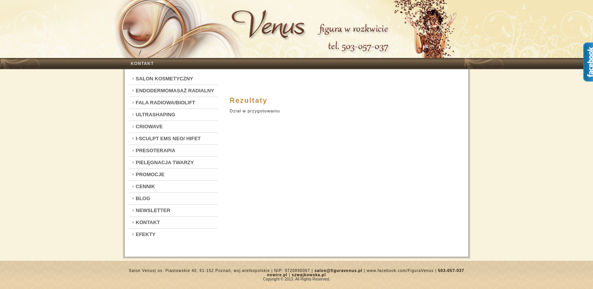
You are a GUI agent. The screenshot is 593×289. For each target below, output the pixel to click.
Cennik (145, 186)
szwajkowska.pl (309, 275)
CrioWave (149, 126)
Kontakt (142, 63)
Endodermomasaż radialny (175, 91)
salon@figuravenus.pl (338, 271)
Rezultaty (249, 100)
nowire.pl (277, 275)
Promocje (150, 174)
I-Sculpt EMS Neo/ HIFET (168, 138)
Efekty (145, 234)
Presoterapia (156, 150)
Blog (143, 198)
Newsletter (153, 210)
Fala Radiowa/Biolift (165, 102)
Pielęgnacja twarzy (165, 162)
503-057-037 (451, 271)
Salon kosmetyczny (164, 79)
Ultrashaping (155, 114)
